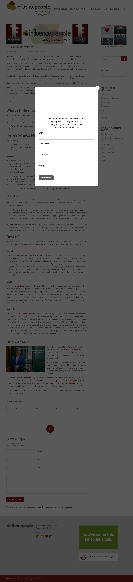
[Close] (98, 88)
